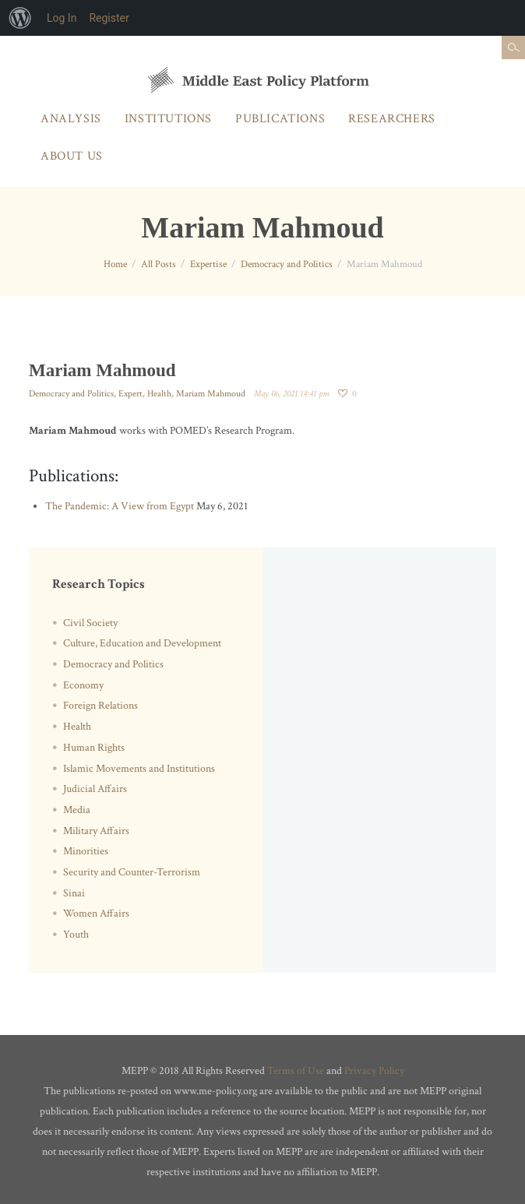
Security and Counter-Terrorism (131, 872)
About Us (72, 156)
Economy (83, 685)
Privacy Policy (374, 1071)
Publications (280, 119)
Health (159, 394)
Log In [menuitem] (61, 18)
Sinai (74, 893)
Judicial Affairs (95, 789)
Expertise (208, 264)
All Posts (158, 264)
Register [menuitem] (109, 18)
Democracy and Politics (287, 264)
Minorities (85, 851)
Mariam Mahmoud (210, 394)
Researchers (391, 119)
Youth (76, 935)
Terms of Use (295, 1071)
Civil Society (90, 623)
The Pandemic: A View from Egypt (119, 506)
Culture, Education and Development (142, 643)
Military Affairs (96, 831)
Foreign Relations (100, 706)
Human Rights (94, 748)
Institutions (168, 119)
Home (115, 264)
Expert (130, 394)
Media (76, 810)
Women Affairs (96, 914)
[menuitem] (20, 18)
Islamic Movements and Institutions (139, 769)
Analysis (71, 119)
